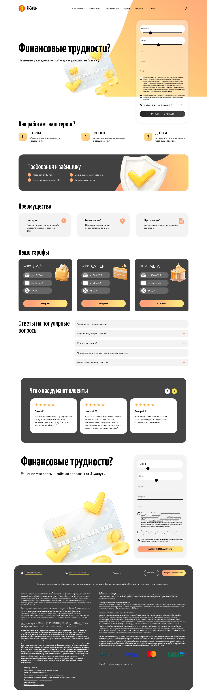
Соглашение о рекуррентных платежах (38, 680)
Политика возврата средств (34, 685)
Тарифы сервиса (30, 682)
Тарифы (126, 8)
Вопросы (139, 8)
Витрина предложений (173, 573)
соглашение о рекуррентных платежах (172, 83)
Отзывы (151, 8)
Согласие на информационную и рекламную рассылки (44, 675)
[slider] (150, 32)
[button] (167, 391)
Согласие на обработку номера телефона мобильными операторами (49, 677)
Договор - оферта (30, 667)
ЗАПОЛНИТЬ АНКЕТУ (163, 113)
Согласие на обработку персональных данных (41, 670)
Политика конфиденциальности (35, 672)
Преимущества (112, 8)
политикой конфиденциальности (151, 81)
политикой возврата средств (158, 85)
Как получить (78, 8)
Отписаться (151, 573)
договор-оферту (158, 79)
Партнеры (117, 573)
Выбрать (45, 303)
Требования (94, 8)
